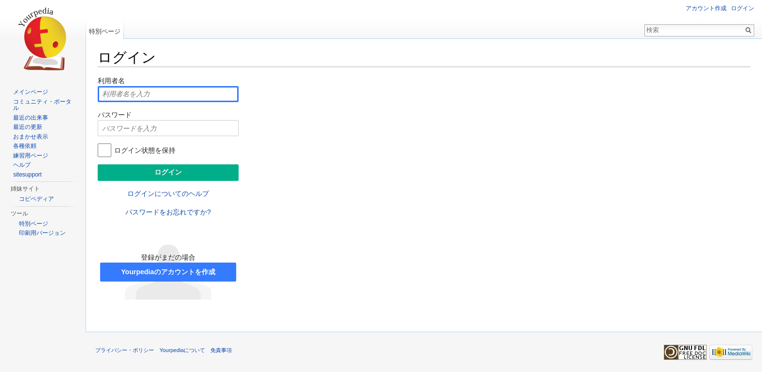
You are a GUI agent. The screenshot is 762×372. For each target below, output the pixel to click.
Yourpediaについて (182, 350)
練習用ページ (30, 155)
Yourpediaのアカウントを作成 (168, 272)
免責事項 (221, 350)
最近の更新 (27, 127)
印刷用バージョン (42, 233)
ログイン (742, 8)
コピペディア (36, 198)
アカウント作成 (706, 8)
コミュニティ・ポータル (42, 105)
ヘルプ (22, 164)
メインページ (30, 92)
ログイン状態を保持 (144, 150)
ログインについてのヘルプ (168, 193)
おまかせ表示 (30, 136)
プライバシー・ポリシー (124, 350)
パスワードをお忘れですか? (168, 212)
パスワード (115, 115)
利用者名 (111, 81)
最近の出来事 (30, 117)
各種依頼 (24, 145)
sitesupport (27, 174)
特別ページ (105, 31)
